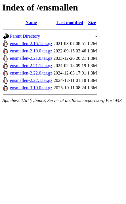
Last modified (69, 22)
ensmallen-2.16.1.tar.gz (31, 43)
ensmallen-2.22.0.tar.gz (31, 73)
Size (92, 22)
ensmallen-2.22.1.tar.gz (31, 80)
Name (31, 22)
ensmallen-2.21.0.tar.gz (31, 58)
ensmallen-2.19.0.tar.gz (31, 50)
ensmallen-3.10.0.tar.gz (31, 87)
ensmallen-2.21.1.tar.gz (31, 65)
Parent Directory (25, 36)
